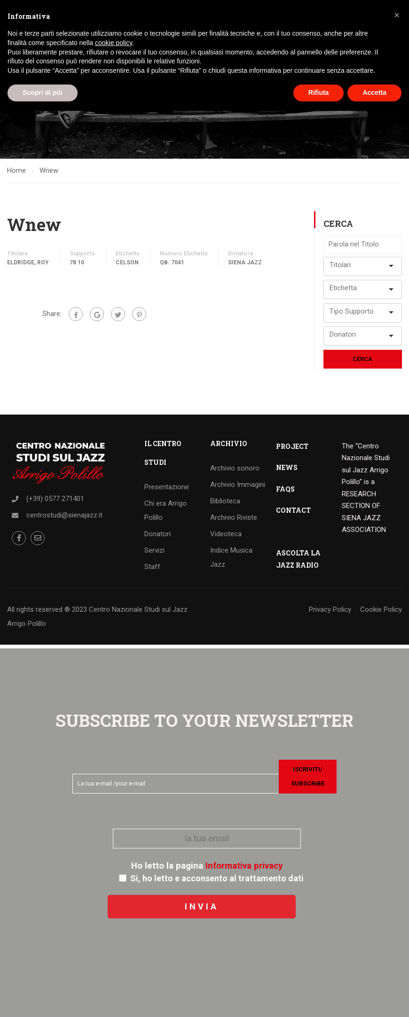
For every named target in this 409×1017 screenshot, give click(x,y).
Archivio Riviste (233, 520)
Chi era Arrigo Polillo (165, 513)
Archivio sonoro (235, 471)
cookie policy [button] (113, 42)
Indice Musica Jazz (231, 560)
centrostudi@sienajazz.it (64, 518)
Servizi (154, 553)
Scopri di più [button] (43, 92)
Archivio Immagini (237, 488)
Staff (152, 570)
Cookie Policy (381, 613)
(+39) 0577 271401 (55, 502)
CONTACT (293, 513)
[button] (396, 15)
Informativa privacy (244, 866)
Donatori (157, 537)
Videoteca (226, 537)
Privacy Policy (330, 613)
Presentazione (166, 490)
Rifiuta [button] (318, 92)
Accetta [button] (374, 92)
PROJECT (292, 449)
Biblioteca (225, 504)
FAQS (285, 492)
